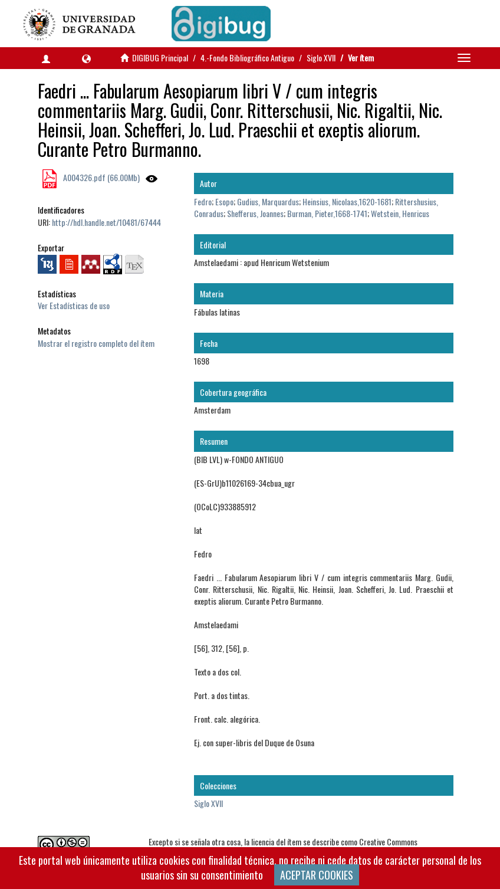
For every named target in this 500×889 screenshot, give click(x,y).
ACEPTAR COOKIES (316, 875)
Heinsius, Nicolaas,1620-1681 (347, 201)
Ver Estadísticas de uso (74, 305)
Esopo (224, 201)
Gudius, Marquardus (268, 201)
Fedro (203, 201)
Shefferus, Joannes (255, 213)
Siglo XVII (321, 57)
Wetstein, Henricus (400, 213)
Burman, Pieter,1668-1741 (327, 213)
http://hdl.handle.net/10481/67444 (106, 222)
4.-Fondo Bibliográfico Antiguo (247, 57)
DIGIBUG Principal (160, 57)
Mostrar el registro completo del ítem (96, 343)
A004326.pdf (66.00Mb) (100, 177)
